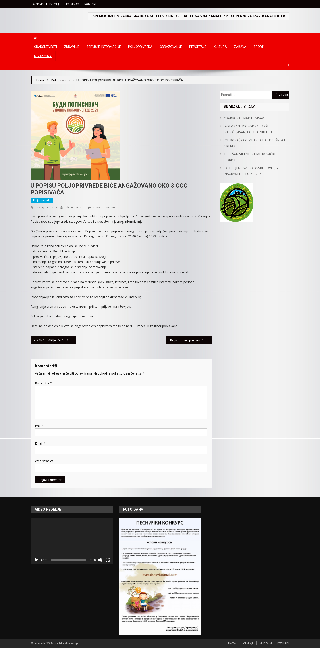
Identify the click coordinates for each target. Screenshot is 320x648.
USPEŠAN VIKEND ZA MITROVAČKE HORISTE (250, 157)
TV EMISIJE (55, 4)
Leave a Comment (104, 207)
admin (68, 207)
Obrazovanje (171, 47)
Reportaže (197, 47)
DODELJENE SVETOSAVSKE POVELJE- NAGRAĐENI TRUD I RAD (251, 171)
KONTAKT (90, 4)
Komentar (43, 383)
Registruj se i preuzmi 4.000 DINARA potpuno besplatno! (191, 340)
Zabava (240, 47)
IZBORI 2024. (43, 56)
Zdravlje (71, 47)
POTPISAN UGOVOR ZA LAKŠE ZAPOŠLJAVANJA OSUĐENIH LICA (248, 129)
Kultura (220, 47)
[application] (72, 541)
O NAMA (38, 4)
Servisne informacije (104, 47)
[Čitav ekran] (107, 560)
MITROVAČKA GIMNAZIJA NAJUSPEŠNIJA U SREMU (255, 143)
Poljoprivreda (140, 47)
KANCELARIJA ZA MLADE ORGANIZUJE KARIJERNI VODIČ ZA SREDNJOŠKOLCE (56, 340)
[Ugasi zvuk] (100, 560)
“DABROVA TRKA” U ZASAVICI (246, 118)
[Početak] (36, 560)
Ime (39, 426)
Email (40, 443)
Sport (259, 47)
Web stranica (44, 461)
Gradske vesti (45, 47)
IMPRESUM (72, 4)
